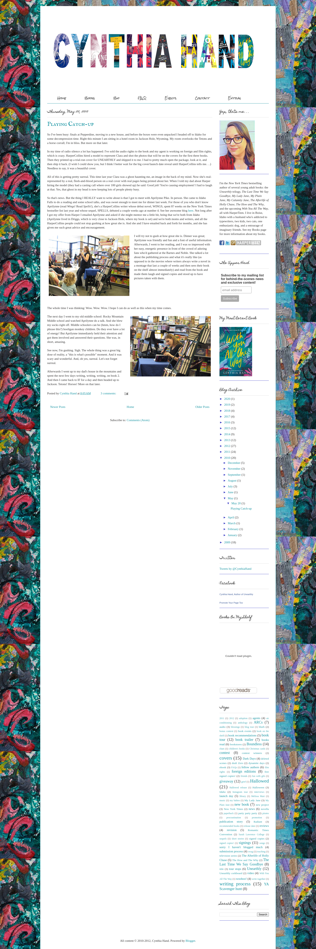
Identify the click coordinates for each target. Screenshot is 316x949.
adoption (243, 718)
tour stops (235, 868)
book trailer (244, 740)
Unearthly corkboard (230, 873)
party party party (247, 813)
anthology (242, 722)
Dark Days (249, 758)
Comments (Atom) (138, 420)
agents (256, 718)
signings (245, 843)
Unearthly (254, 869)
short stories (238, 838)
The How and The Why (245, 860)
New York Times (233, 808)
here (190, 210)
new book (241, 804)
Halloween (258, 787)
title (221, 868)
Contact (202, 98)
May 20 (236, 503)
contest (224, 753)
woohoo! (241, 878)
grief (243, 781)
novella (265, 808)
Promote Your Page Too (231, 603)
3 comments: (109, 393)
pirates (265, 813)
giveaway (226, 781)
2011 (227, 451)
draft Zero (237, 763)
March (232, 523)
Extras (234, 98)
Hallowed (259, 781)
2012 (227, 446)
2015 (227, 428)
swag (250, 851)
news (252, 808)
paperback (229, 813)
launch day (226, 796)
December (234, 462)
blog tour (249, 727)
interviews (259, 792)
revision (232, 830)
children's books (237, 748)
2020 (227, 398)
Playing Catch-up (70, 124)
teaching (261, 851)
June (230, 492)
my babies (235, 800)
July (230, 486)
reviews (264, 825)
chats (222, 748)
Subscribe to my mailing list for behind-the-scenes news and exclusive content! (242, 279)
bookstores (236, 744)
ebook (222, 767)
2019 (227, 404)
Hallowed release (238, 787)
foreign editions (244, 771)
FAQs (234, 767)
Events (171, 98)
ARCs (258, 722)
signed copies (256, 838)
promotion (257, 817)
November (234, 468)
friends (244, 776)
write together (258, 879)
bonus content (226, 731)
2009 (227, 542)
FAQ (142, 98)
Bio (116, 98)
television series (228, 855)
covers (225, 758)
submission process (231, 851)
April (231, 517)
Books (89, 98)
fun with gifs (258, 776)
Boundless (254, 744)
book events (245, 731)
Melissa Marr (258, 796)
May (230, 498)
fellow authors (250, 767)
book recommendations (242, 735)
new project (262, 804)
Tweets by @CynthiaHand (235, 568)
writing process (235, 883)
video (250, 873)
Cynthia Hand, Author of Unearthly (236, 594)
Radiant (258, 821)
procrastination (233, 817)
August (232, 480)
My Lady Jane (252, 800)
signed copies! (226, 843)
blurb (262, 726)
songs (262, 843)
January (232, 535)
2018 (227, 410)
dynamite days (256, 763)
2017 (227, 416)
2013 (227, 440)
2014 (227, 434)
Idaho (222, 791)
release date (249, 826)
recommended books (229, 826)
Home (61, 98)
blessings (235, 727)
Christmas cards (257, 748)
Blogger (190, 940)
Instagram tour (240, 792)
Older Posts (202, 406)
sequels (223, 838)
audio (222, 726)
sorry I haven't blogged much (241, 847)
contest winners (252, 753)
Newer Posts (57, 406)
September (234, 474)
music (222, 800)
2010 (227, 457)
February (233, 529)
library (243, 796)
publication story (231, 821)
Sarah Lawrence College (251, 834)
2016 (227, 422)
